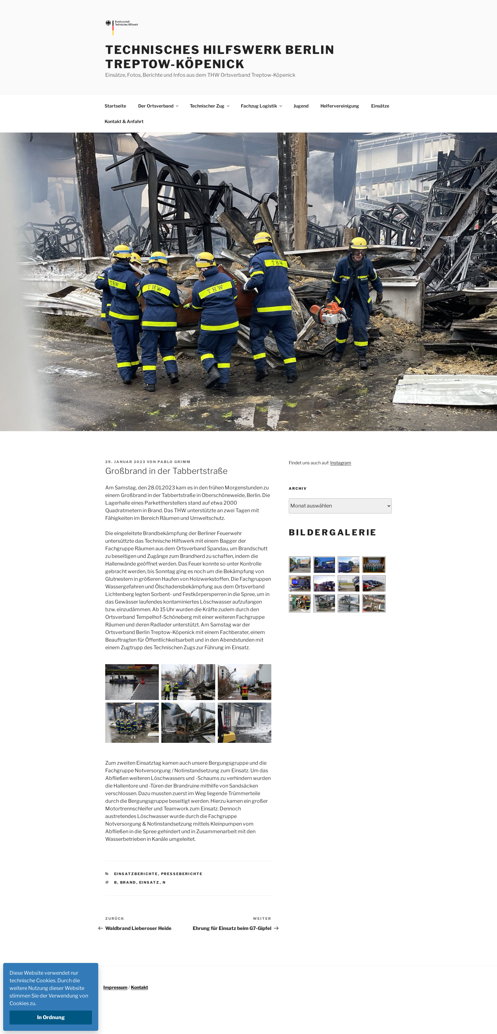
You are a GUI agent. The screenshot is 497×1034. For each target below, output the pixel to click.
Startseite (115, 105)
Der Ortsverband (158, 105)
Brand (128, 882)
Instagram (340, 462)
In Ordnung (51, 1017)
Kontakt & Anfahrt (124, 121)
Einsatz (149, 882)
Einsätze (380, 105)
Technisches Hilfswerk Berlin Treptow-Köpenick (220, 57)
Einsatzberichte (136, 874)
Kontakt (139, 987)
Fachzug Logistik (262, 105)
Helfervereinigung (339, 105)
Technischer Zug (210, 105)
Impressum (115, 987)
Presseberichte (182, 874)
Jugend (301, 105)
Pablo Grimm (174, 462)
